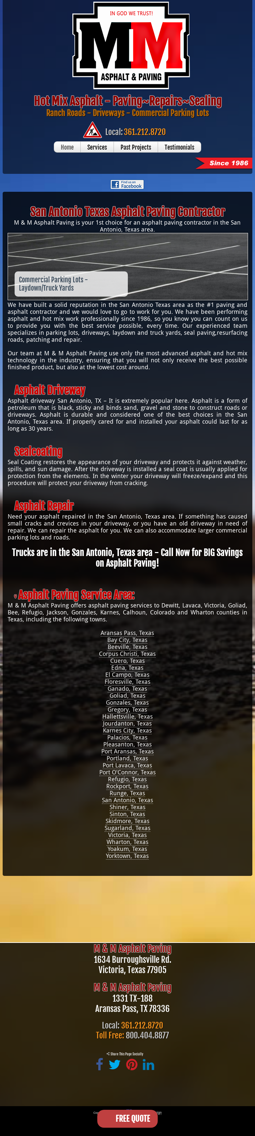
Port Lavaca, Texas (127, 765)
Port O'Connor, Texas (127, 772)
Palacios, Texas (127, 737)
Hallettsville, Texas (127, 716)
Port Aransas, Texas (127, 751)
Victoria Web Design (147, 1112)
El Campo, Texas (127, 674)
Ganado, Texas (127, 688)
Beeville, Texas (127, 646)
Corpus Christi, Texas (127, 653)
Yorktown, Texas (127, 855)
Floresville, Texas (127, 681)
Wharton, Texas (127, 841)
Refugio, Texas (127, 779)
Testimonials (179, 147)
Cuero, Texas (127, 660)
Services (97, 147)
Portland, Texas (127, 758)
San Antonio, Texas (127, 800)
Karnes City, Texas (127, 730)
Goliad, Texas (127, 695)
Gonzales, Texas (127, 702)
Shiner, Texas (127, 807)
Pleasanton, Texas (127, 744)
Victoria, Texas (127, 834)
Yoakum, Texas (127, 848)
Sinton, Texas (127, 814)
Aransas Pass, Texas (127, 632)
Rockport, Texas (127, 786)
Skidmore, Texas (127, 820)
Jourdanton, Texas (127, 723)
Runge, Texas (127, 793)
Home (67, 147)
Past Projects (136, 147)
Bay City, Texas (127, 639)
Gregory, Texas (127, 709)
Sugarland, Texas (127, 827)
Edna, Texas (127, 667)
